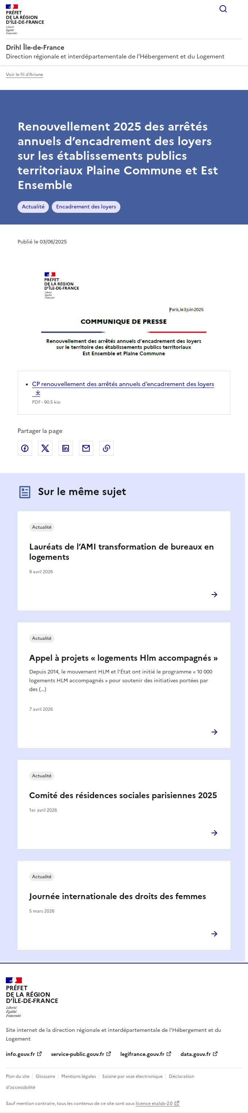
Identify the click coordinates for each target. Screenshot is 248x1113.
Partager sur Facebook (25, 448)
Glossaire (45, 1076)
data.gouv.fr (196, 1054)
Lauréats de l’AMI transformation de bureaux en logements (121, 552)
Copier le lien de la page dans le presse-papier (106, 448)
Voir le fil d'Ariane (24, 74)
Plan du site (18, 1076)
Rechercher (223, 8)
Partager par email (86, 448)
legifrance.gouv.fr (142, 1054)
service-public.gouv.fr (77, 1054)
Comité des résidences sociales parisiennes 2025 (123, 795)
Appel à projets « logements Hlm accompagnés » (123, 658)
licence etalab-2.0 (154, 1103)
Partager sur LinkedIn (65, 448)
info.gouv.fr (20, 1054)
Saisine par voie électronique (132, 1076)
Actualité (33, 207)
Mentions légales (78, 1076)
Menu (237, 8)
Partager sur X (45, 448)
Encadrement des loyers (86, 207)
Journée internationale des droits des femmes (117, 896)
